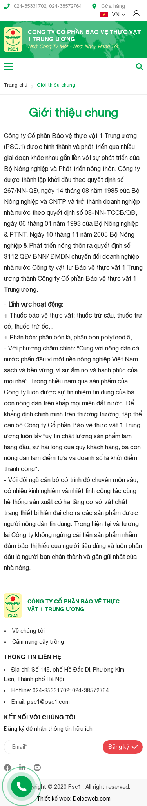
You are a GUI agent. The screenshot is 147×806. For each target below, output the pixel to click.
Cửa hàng (108, 6)
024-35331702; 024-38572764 (43, 6)
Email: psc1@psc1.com (40, 702)
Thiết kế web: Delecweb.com (73, 798)
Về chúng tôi (28, 631)
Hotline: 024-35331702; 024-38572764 (60, 690)
